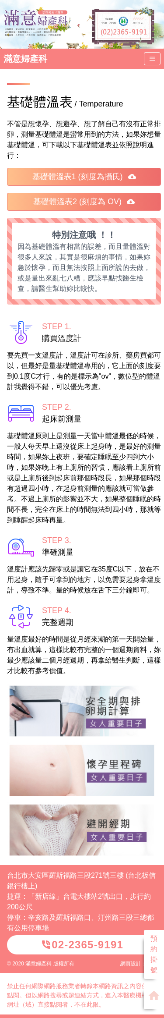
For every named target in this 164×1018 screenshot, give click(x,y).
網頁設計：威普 (138, 964)
